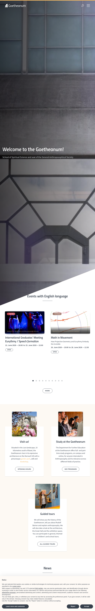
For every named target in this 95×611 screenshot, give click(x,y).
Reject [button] (73, 606)
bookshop (24, 462)
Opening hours (24, 469)
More (47, 391)
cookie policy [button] (16, 586)
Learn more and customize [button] (15, 606)
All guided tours (47, 544)
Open (9, 350)
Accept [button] (86, 606)
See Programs (71, 469)
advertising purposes (9, 592)
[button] (33, 380)
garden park (25, 459)
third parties (39, 588)
